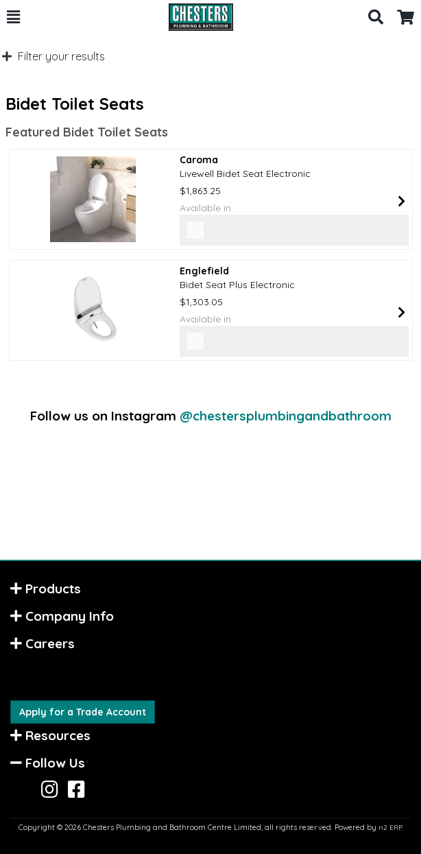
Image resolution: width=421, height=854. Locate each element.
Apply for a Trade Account (82, 712)
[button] (13, 17)
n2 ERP (390, 827)
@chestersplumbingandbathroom (286, 415)
